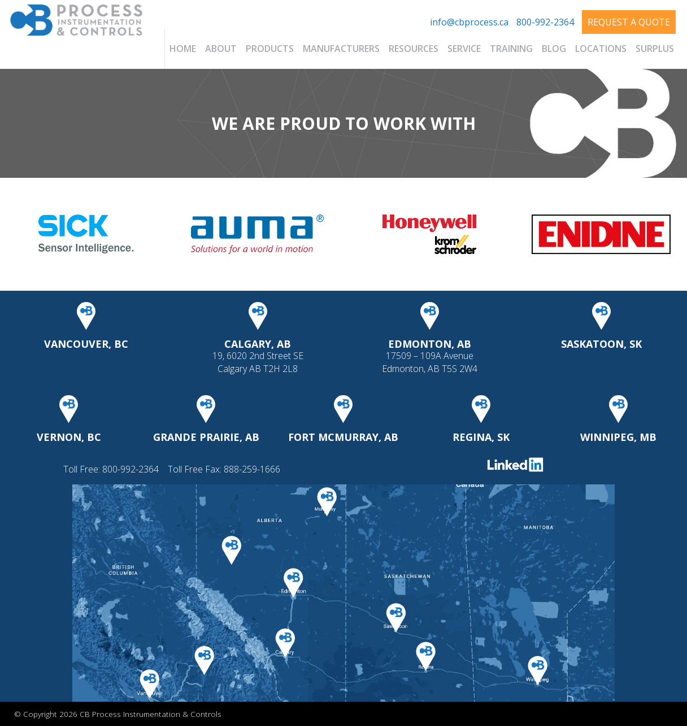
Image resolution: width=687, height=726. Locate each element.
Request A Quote (629, 22)
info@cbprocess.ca (469, 22)
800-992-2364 (545, 22)
